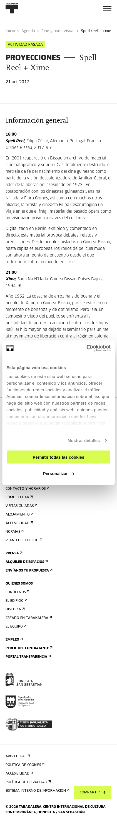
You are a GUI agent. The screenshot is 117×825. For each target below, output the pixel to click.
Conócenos (17, 592)
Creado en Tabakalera (28, 618)
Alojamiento (19, 514)
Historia (15, 609)
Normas (14, 532)
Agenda (28, 31)
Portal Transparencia (28, 657)
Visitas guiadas (21, 506)
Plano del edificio (23, 540)
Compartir (93, 792)
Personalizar (58, 473)
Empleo (14, 639)
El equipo (15, 626)
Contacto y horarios (27, 489)
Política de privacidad (28, 782)
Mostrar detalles (84, 440)
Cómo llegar (19, 497)
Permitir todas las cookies (58, 457)
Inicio (10, 31)
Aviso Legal (17, 756)
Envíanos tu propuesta (28, 570)
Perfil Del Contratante (28, 648)
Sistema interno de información (37, 791)
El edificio (16, 601)
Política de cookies (24, 765)
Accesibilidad (19, 523)
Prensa (13, 553)
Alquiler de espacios (26, 562)
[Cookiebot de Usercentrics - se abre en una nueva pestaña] (86, 348)
